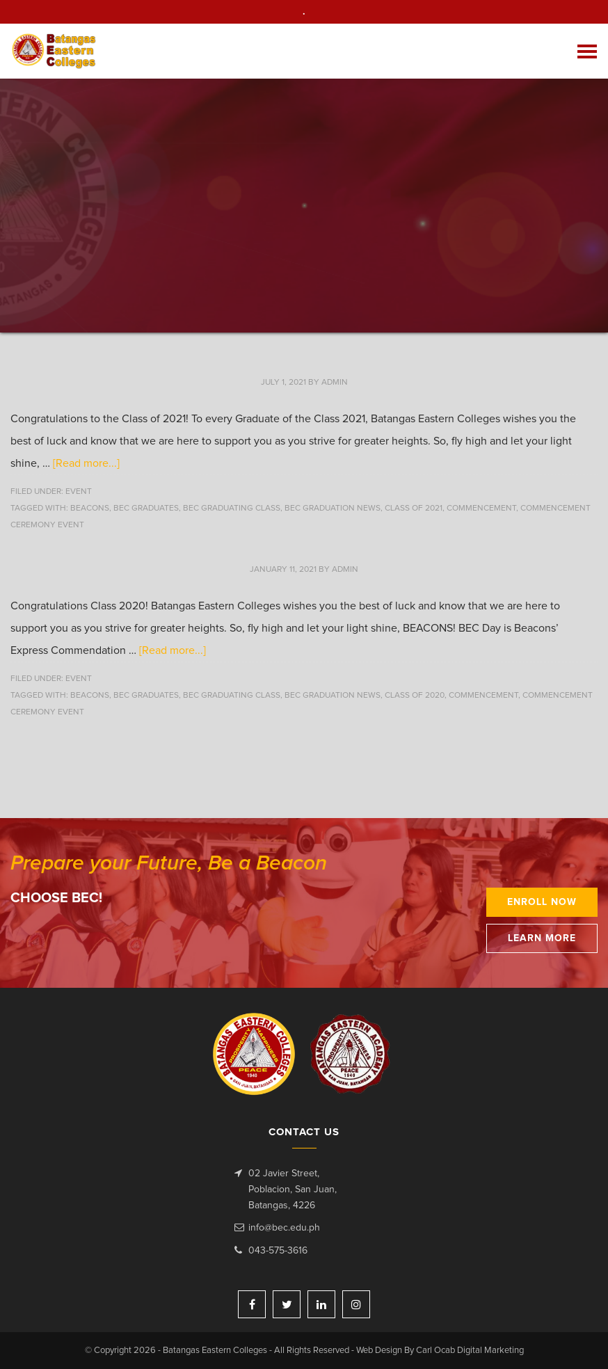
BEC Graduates (146, 508)
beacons (89, 508)
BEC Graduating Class (231, 508)
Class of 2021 (413, 508)
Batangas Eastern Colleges (54, 51)
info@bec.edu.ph (284, 1228)
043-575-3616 (277, 1251)
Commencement (481, 508)
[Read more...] (86, 463)
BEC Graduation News (333, 508)
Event (78, 492)
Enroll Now (542, 902)
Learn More (542, 938)
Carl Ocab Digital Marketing (470, 1350)
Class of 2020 (415, 695)
